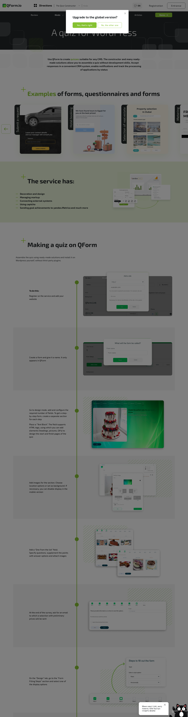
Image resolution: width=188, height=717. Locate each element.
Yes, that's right (84, 25)
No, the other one (109, 25)
